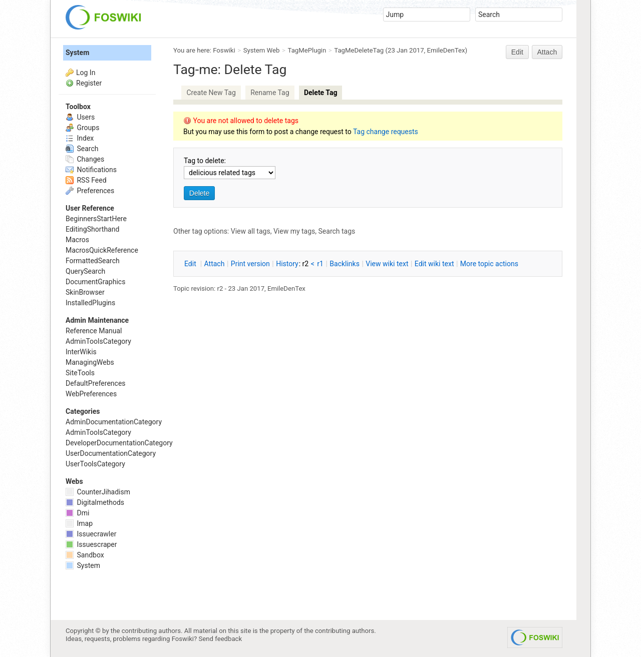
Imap (79, 523)
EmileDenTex (446, 50)
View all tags (250, 231)
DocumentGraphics (95, 282)
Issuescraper (91, 544)
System (77, 53)
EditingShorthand (92, 229)
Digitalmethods (95, 502)
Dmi (77, 513)
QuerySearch (85, 271)
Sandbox (85, 555)
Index (80, 138)
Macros (77, 240)
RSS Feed (86, 180)
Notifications (91, 170)
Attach (547, 52)
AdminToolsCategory (98, 341)
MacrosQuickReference (102, 250)
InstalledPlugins (90, 303)
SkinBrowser (85, 292)
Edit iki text (434, 264)
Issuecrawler (91, 534)
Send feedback (220, 638)
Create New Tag (210, 93)
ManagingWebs (90, 362)
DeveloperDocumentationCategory (119, 443)
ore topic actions (489, 264)
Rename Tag (269, 93)
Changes (85, 159)
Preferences (90, 191)
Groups (82, 128)
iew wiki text (387, 264)
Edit (517, 52)
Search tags (337, 231)
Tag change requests (385, 132)
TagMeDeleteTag (359, 50)
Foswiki (224, 50)
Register (89, 83)
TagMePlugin (307, 50)
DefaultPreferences (96, 383)
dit (191, 264)
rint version (250, 264)
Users (80, 117)
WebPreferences (91, 394)
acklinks (345, 264)
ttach (214, 264)
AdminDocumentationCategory (114, 422)
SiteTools (80, 373)
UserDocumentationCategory (111, 453)
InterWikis (81, 352)
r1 (320, 264)
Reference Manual (94, 331)
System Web (261, 50)
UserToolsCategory (95, 464)
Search (82, 149)
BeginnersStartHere (96, 219)
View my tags (294, 231)
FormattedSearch (93, 261)
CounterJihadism (98, 492)
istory (287, 264)
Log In (85, 73)
